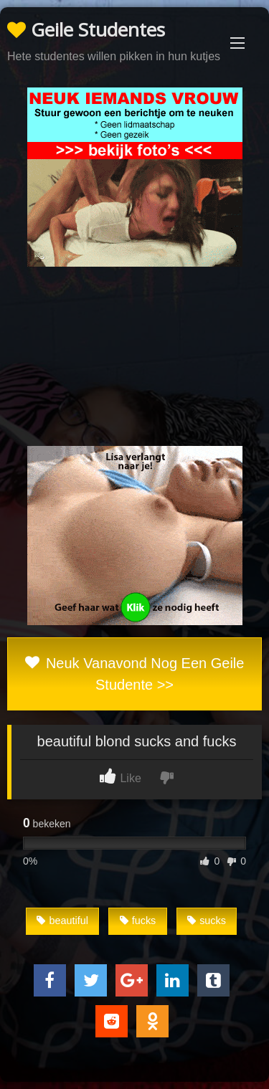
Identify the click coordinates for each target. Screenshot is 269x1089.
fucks (138, 920)
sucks (206, 920)
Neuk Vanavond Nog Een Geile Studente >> (135, 674)
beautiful (62, 920)
